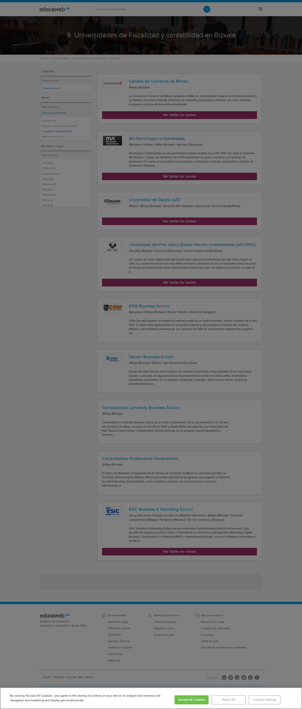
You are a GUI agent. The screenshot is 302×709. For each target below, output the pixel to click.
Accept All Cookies (191, 700)
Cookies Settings (264, 700)
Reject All (229, 700)
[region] (151, 698)
